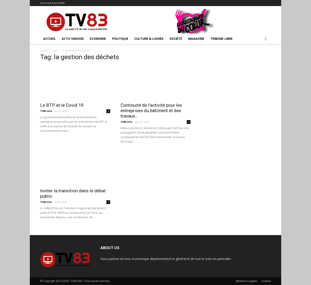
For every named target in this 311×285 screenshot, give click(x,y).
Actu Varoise (73, 39)
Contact (266, 281)
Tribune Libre (221, 39)
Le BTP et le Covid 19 (62, 105)
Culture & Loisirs (148, 39)
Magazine (196, 39)
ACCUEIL (49, 39)
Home (44, 50)
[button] (265, 39)
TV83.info (46, 111)
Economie (98, 39)
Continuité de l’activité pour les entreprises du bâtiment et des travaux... (151, 111)
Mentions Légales (246, 281)
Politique (120, 39)
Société (176, 39)
